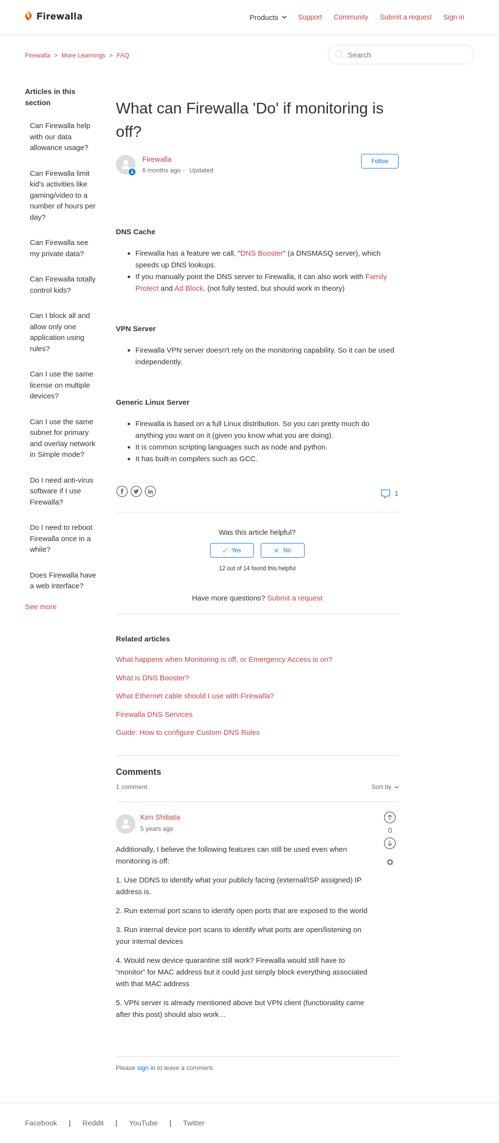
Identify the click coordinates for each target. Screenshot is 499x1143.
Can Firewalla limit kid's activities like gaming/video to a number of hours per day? (63, 195)
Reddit (92, 1123)
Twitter (136, 492)
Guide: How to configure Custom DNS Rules (188, 732)
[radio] (232, 550)
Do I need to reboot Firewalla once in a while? (61, 538)
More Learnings (83, 55)
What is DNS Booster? (152, 678)
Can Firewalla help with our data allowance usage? (60, 136)
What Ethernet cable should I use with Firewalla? (195, 696)
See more (41, 606)
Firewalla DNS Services (154, 714)
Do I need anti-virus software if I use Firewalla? (61, 491)
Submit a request (406, 17)
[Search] (401, 54)
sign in (146, 1067)
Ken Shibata (160, 817)
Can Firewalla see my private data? (59, 248)
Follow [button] (379, 161)
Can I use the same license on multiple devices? (61, 385)
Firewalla (37, 55)
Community (351, 17)
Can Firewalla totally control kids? (63, 284)
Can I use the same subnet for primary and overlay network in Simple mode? (62, 438)
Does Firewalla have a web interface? (63, 580)
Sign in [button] (453, 17)
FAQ (122, 55)
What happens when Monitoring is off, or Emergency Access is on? (224, 659)
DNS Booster (261, 253)
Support (310, 17)
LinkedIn (150, 492)
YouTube (143, 1123)
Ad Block (188, 288)
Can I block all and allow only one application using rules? (60, 332)
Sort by (381, 786)
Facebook (122, 492)
